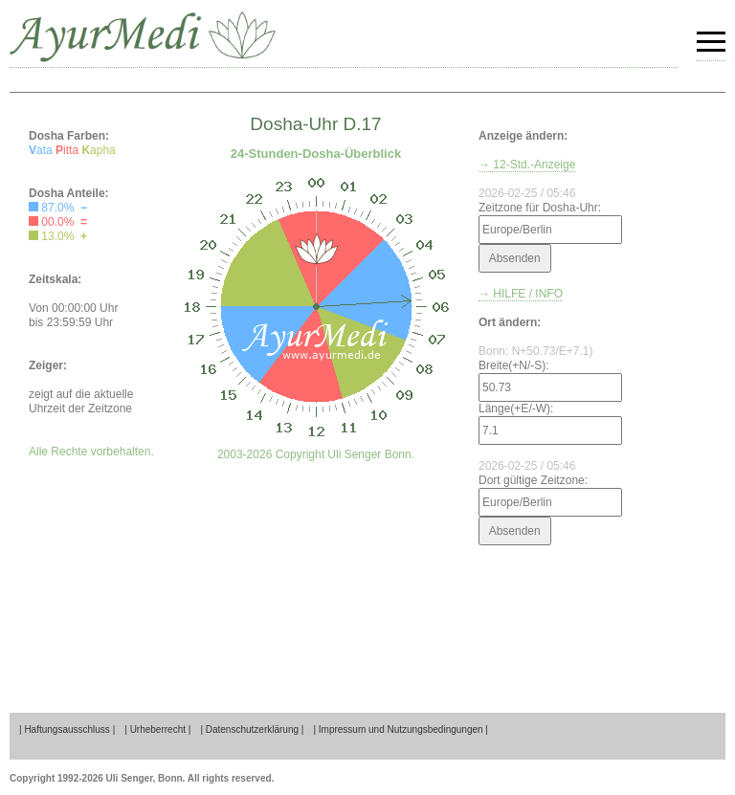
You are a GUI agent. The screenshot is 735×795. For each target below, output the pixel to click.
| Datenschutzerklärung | (251, 729)
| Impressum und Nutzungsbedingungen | (400, 729)
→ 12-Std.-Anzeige (527, 164)
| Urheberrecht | (157, 729)
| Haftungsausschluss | (67, 729)
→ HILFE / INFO (521, 293)
